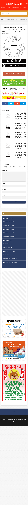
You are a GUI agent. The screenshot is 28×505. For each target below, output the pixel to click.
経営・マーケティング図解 (9, 251)
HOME (3, 19)
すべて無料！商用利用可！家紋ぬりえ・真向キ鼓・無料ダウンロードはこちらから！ (20, 126)
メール (4, 189)
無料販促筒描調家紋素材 (9, 236)
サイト (3, 195)
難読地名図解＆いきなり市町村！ (11, 258)
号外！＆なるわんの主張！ (9, 266)
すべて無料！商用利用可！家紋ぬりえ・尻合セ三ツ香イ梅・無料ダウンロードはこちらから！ (20, 136)
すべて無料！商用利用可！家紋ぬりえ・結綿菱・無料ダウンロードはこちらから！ (20, 155)
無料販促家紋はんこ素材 (9, 229)
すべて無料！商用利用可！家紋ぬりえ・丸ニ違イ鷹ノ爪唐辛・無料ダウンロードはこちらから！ (20, 116)
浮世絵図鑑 (6, 254)
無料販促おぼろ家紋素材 (9, 232)
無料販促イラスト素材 (5, 7)
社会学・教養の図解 (8, 247)
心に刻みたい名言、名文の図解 (10, 262)
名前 (3, 183)
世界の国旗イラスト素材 (9, 225)
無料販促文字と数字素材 (16, 7)
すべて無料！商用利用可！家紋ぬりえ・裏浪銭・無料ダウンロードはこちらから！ (20, 146)
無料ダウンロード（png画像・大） (14, 73)
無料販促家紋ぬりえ (11, 19)
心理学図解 (6, 243)
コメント (4, 170)
